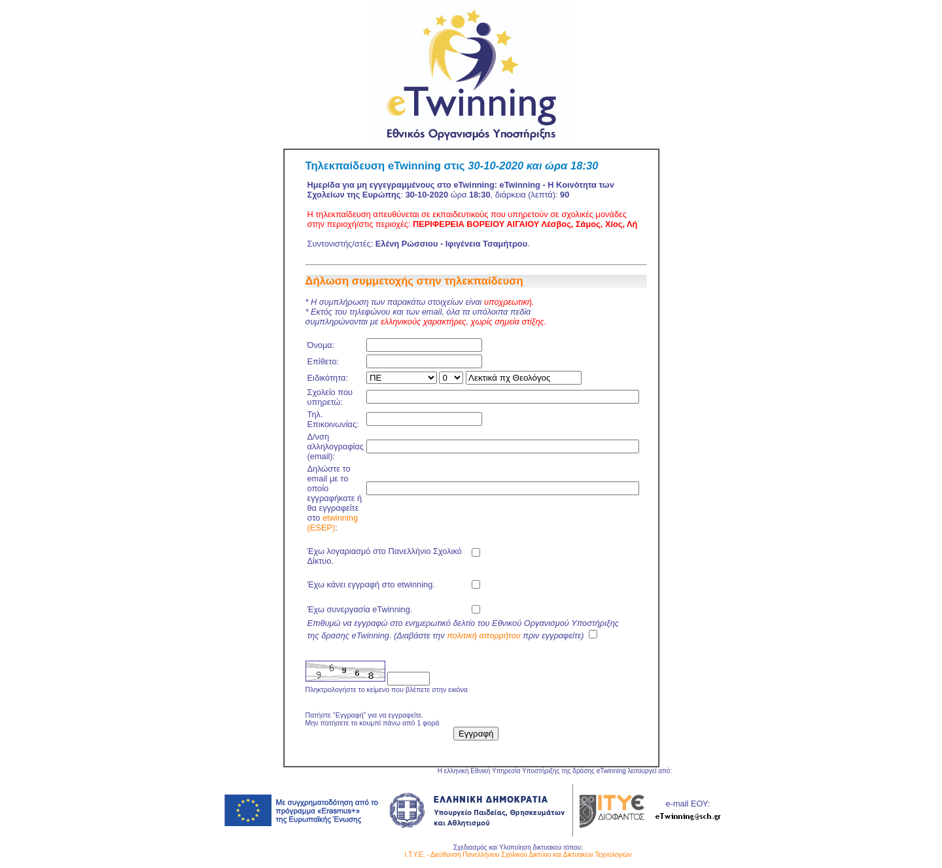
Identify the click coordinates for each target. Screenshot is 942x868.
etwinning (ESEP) (332, 522)
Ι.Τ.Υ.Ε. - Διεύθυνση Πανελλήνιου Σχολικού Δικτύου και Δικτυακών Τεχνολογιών (518, 854)
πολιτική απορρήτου (484, 635)
